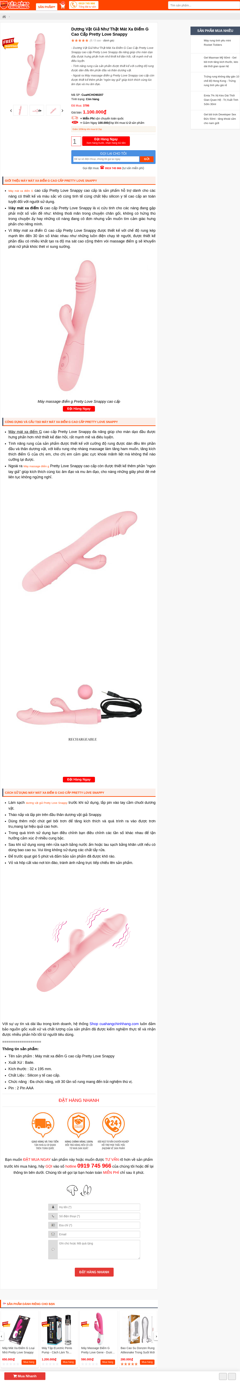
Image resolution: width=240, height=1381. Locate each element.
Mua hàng (28, 1362)
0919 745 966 (87, 5)
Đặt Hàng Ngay (106, 141)
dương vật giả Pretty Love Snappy (46, 802)
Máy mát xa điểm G (20, 190)
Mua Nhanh (25, 1376)
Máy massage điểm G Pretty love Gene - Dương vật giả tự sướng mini (98, 1352)
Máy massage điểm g (36, 466)
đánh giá (108, 40)
